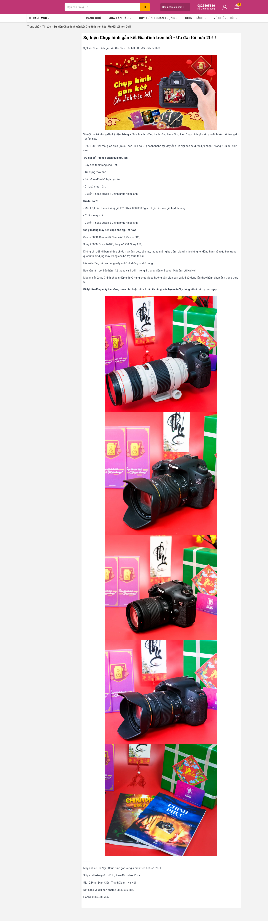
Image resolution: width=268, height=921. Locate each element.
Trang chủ (92, 18)
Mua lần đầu (120, 18)
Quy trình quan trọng (158, 18)
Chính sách (195, 18)
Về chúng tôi (225, 18)
